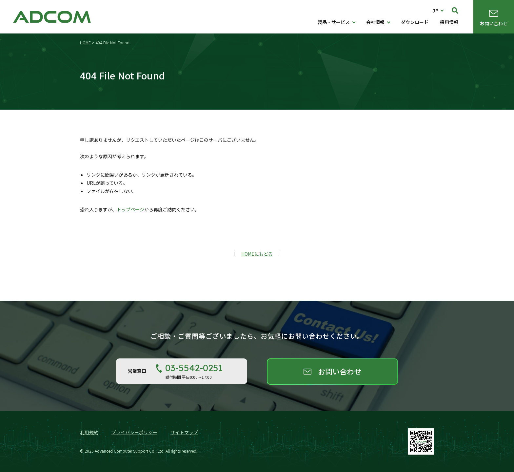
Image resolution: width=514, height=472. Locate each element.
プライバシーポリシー (134, 432)
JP (435, 11)
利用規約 (89, 432)
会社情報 (375, 22)
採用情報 (449, 22)
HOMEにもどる (257, 253)
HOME (85, 42)
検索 (455, 10)
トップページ (130, 209)
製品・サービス (334, 22)
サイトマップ (184, 432)
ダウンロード (414, 22)
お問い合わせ (493, 23)
